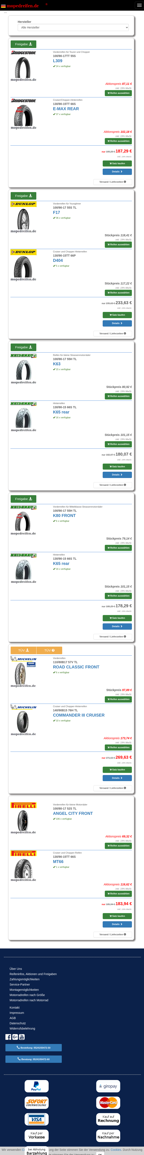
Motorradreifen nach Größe (27, 995)
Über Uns (16, 968)
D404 (58, 260)
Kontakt (14, 1007)
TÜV (23, 650)
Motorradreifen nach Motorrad (29, 1000)
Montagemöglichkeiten (24, 989)
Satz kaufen (117, 163)
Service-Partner (20, 984)
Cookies (116, 1149)
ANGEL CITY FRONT (73, 813)
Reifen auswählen (118, 93)
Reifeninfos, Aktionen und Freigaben (33, 974)
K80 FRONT (64, 515)
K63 (57, 364)
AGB (13, 1018)
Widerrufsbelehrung (22, 1028)
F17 (56, 212)
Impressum (17, 1012)
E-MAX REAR (66, 108)
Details (117, 171)
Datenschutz (18, 1023)
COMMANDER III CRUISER (79, 715)
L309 (57, 60)
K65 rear (61, 412)
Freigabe (23, 44)
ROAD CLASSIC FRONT (76, 667)
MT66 (58, 861)
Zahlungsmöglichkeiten (24, 979)
